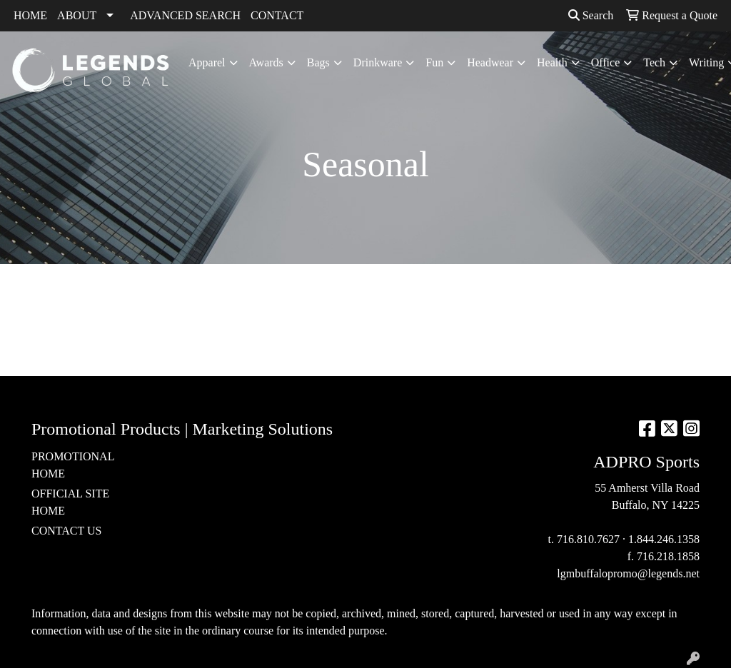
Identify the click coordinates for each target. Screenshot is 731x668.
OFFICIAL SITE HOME (70, 502)
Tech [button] (654, 62)
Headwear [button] (490, 62)
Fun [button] (434, 62)
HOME (30, 15)
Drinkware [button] (377, 62)
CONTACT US (66, 531)
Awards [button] (266, 62)
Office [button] (605, 62)
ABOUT (76, 15)
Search (591, 15)
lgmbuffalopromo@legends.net (628, 573)
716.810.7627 (588, 539)
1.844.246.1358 (664, 539)
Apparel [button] (207, 62)
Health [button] (552, 62)
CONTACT (277, 15)
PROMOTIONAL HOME (72, 465)
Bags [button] (318, 62)
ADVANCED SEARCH (185, 15)
